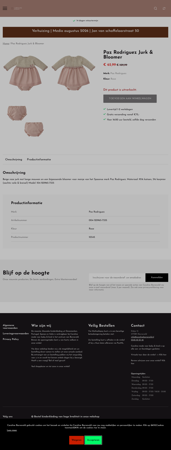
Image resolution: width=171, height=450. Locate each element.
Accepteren (93, 440)
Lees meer (12, 431)
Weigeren (76, 440)
